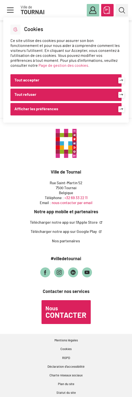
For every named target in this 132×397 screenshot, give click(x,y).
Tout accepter (26, 80)
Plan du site (66, 384)
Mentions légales (66, 340)
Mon (93, 10)
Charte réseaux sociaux (66, 375)
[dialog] (66, 70)
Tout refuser (25, 95)
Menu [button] (10, 10)
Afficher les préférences (36, 109)
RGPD (66, 358)
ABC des (107, 9)
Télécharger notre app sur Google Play (64, 232)
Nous (65, 312)
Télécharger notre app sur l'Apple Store (64, 222)
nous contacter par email (72, 203)
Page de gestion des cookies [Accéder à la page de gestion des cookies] (63, 66)
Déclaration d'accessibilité (66, 366)
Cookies (66, 349)
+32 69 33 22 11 (76, 198)
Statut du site (66, 393)
